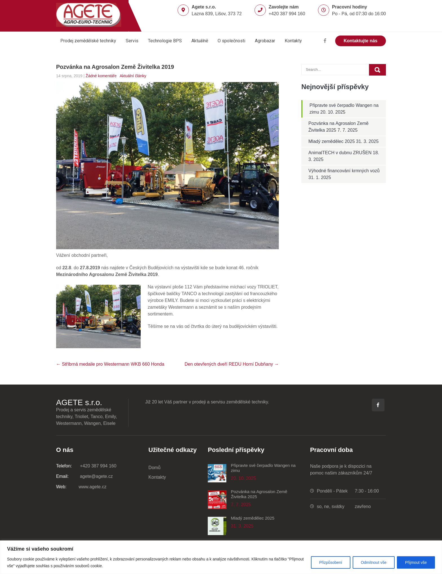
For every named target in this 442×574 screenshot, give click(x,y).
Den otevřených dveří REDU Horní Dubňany (232, 364)
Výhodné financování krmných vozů (344, 170)
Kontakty (293, 40)
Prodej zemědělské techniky (88, 40)
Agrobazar (265, 40)
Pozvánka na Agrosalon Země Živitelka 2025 (259, 494)
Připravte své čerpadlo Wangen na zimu (263, 468)
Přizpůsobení (330, 562)
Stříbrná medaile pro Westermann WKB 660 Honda (110, 364)
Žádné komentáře (101, 76)
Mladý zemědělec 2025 (331, 141)
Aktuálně (199, 40)
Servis (132, 40)
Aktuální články (133, 76)
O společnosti (231, 40)
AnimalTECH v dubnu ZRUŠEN (340, 152)
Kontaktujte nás (360, 40)
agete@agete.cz (84, 476)
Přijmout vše (416, 562)
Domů (155, 467)
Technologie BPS (165, 40)
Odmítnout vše (373, 562)
